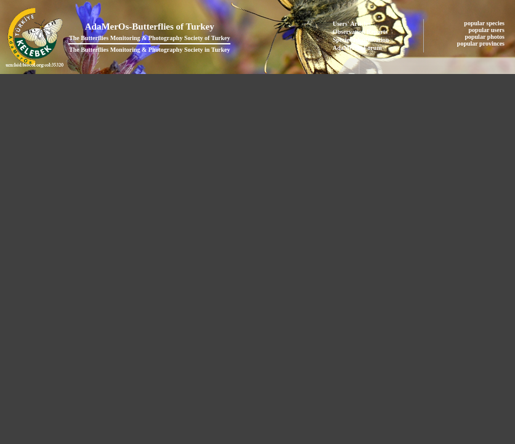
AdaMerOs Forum (357, 47)
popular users (487, 30)
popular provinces (481, 43)
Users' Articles (352, 23)
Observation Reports (360, 31)
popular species (485, 23)
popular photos (485, 36)
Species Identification (361, 39)
